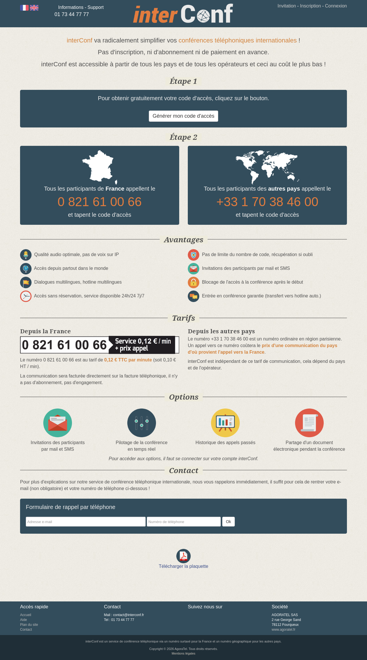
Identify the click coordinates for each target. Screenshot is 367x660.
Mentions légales (184, 653)
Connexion (336, 5)
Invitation (287, 5)
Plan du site (29, 625)
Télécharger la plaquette (183, 566)
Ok (228, 521)
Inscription (310, 5)
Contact (26, 630)
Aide (23, 620)
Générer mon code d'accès (183, 116)
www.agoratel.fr (284, 630)
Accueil (25, 615)
